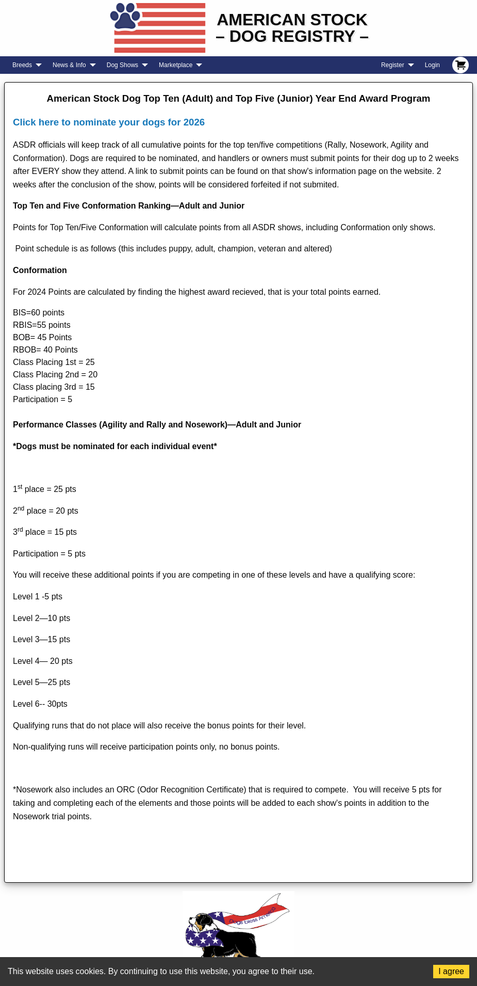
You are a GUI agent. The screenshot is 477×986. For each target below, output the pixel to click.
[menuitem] (460, 65)
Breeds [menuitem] (22, 65)
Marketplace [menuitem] (175, 65)
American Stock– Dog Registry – (292, 27)
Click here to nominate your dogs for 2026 (109, 122)
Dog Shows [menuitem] (122, 65)
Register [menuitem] (392, 65)
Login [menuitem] (432, 65)
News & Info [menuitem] (69, 65)
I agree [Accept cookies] (451, 971)
